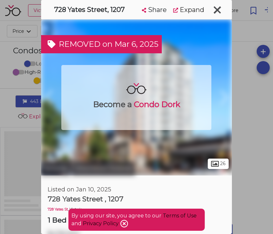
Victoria (55, 168)
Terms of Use (180, 216)
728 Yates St (58, 209)
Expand (188, 10)
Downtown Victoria (103, 168)
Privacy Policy (101, 223)
